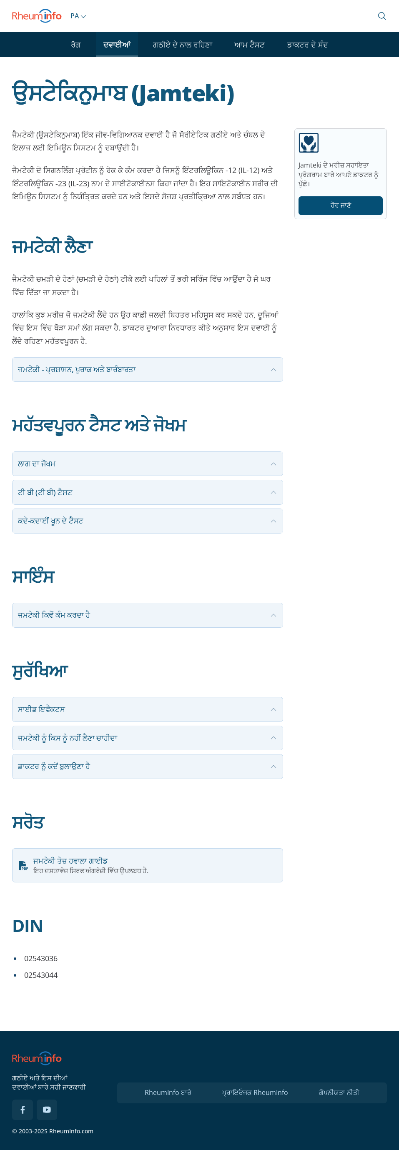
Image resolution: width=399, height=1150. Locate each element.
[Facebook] (22, 1110)
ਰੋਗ (76, 45)
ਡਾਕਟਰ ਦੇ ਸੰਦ (307, 45)
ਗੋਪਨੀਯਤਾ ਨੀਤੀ (339, 1092)
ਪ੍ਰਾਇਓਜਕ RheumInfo (255, 1092)
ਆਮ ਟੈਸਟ (249, 45)
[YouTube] (47, 1110)
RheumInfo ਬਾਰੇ (168, 1092)
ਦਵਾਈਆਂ (116, 45)
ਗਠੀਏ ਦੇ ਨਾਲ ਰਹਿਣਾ (182, 45)
